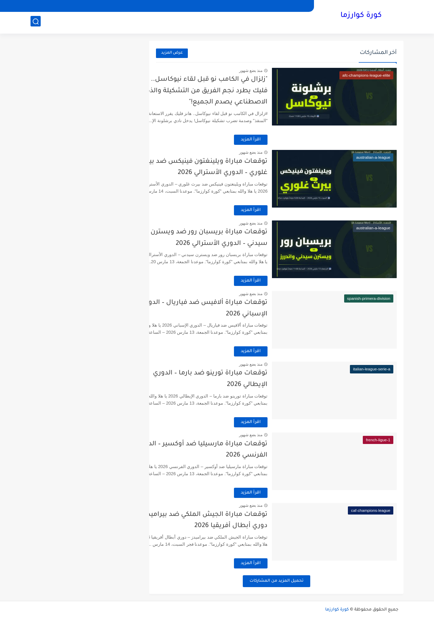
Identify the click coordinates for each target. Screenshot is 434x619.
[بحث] (36, 22)
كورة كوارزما (361, 16)
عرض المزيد (172, 53)
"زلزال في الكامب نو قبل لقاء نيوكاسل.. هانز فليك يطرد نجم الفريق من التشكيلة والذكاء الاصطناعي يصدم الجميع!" (225, 91)
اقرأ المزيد (273, 139)
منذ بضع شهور (273, 70)
